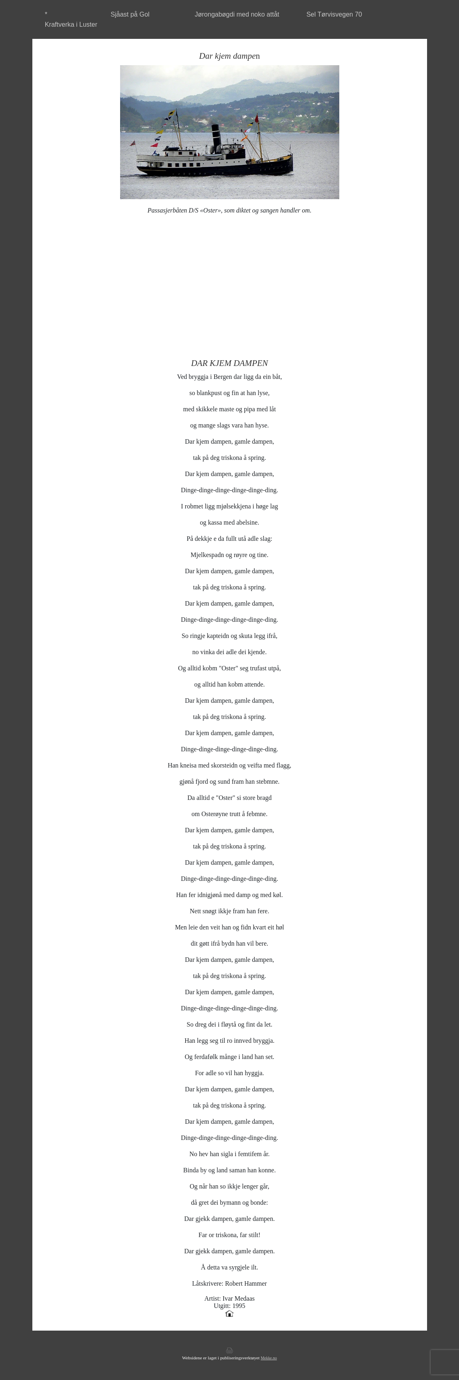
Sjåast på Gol (130, 14)
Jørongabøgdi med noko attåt (237, 14)
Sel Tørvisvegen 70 (334, 14)
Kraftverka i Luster (71, 24)
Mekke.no (269, 1358)
